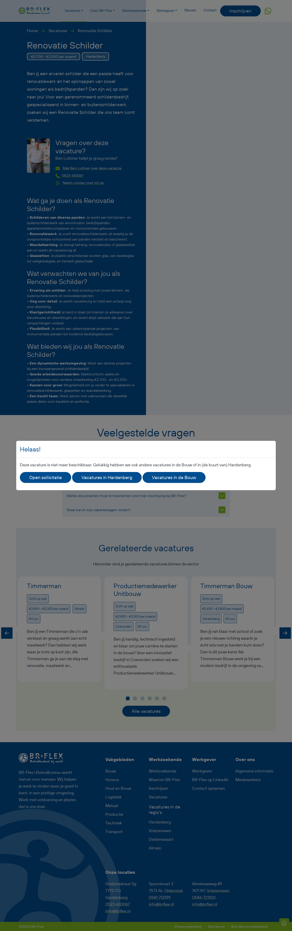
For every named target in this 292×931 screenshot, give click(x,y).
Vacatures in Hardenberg (106, 477)
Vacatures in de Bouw (174, 477)
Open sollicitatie (45, 477)
